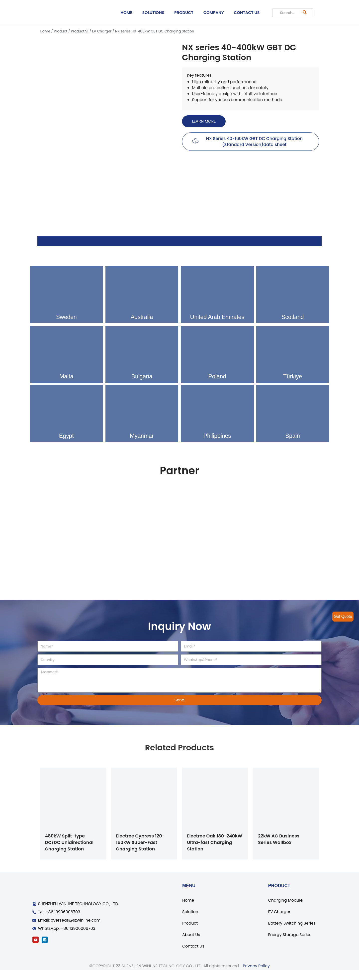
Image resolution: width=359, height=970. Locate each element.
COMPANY (213, 12)
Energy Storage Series (289, 935)
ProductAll (80, 31)
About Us (191, 935)
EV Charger (101, 31)
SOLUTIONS (153, 12)
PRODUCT (183, 12)
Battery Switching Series (291, 923)
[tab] (179, 241)
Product (60, 31)
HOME (126, 12)
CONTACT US (247, 12)
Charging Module (285, 900)
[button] (204, 121)
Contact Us (193, 946)
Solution (190, 912)
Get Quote (343, 616)
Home (45, 31)
